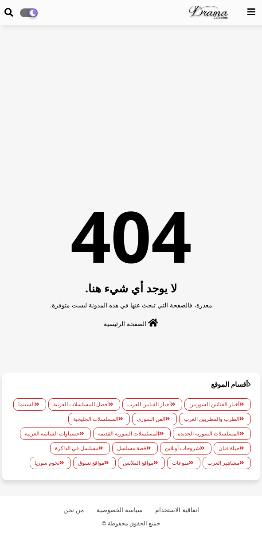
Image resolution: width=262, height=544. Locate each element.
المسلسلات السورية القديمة (128, 433)
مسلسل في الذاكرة (76, 448)
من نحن (73, 509)
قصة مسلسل (131, 448)
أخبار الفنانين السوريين (214, 404)
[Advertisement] (131, 96)
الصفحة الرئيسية (131, 323)
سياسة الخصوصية (120, 509)
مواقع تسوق (91, 462)
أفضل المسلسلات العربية (81, 404)
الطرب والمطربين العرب (211, 419)
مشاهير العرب (223, 462)
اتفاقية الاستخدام (177, 509)
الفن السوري (151, 419)
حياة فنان (229, 448)
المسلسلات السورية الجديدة (208, 433)
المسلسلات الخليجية (95, 419)
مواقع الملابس (138, 462)
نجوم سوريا (47, 462)
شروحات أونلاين (182, 448)
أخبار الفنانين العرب (149, 404)
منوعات (180, 462)
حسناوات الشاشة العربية (52, 433)
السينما (26, 404)
